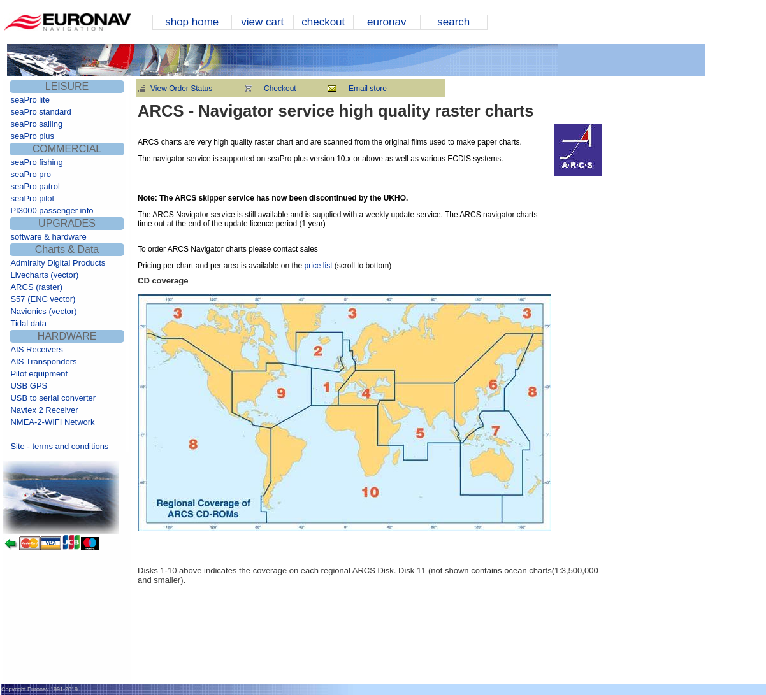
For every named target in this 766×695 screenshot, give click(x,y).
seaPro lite (29, 99)
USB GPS (28, 385)
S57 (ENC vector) (42, 299)
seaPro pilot (32, 198)
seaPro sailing (36, 124)
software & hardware (48, 236)
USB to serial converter (53, 398)
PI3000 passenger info (51, 210)
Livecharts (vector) (44, 275)
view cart (262, 22)
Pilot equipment (39, 373)
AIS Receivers (36, 349)
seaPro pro (30, 174)
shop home (192, 22)
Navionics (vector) (43, 311)
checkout (323, 22)
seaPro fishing (36, 162)
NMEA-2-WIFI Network (52, 422)
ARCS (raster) (36, 287)
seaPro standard (40, 112)
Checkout (280, 88)
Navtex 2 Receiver (44, 410)
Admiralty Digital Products (57, 263)
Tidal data (28, 323)
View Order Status (181, 88)
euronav (386, 22)
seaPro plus (32, 136)
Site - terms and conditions (59, 446)
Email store (368, 88)
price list (317, 265)
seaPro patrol (34, 186)
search (453, 22)
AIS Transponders (43, 361)
